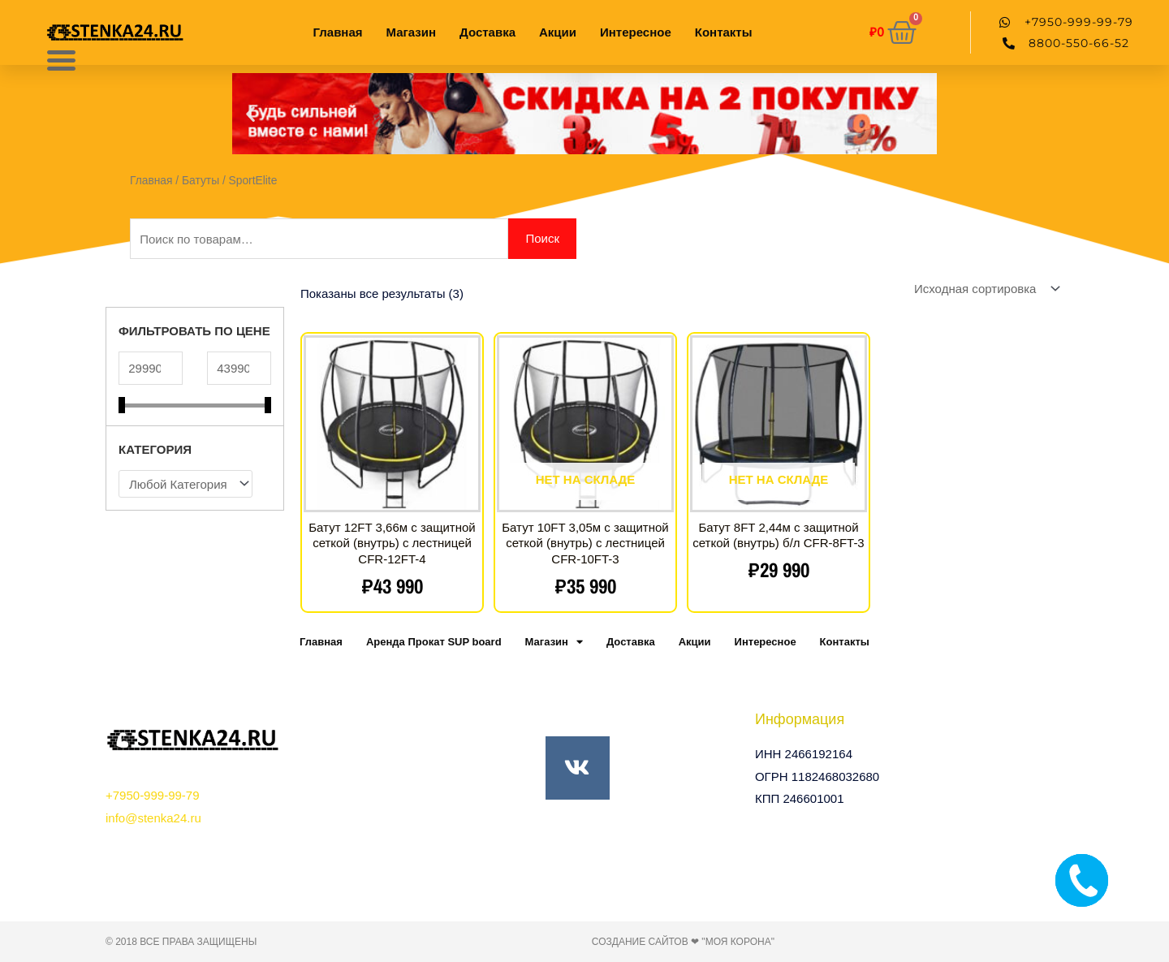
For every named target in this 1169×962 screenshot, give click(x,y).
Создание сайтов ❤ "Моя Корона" (683, 941)
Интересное (635, 32)
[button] (250, 114)
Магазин (411, 32)
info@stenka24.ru (153, 818)
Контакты (724, 32)
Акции (557, 32)
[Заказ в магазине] (983, 288)
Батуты (200, 181)
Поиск (542, 238)
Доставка (487, 32)
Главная (338, 32)
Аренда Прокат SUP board (434, 642)
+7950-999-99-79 (153, 795)
